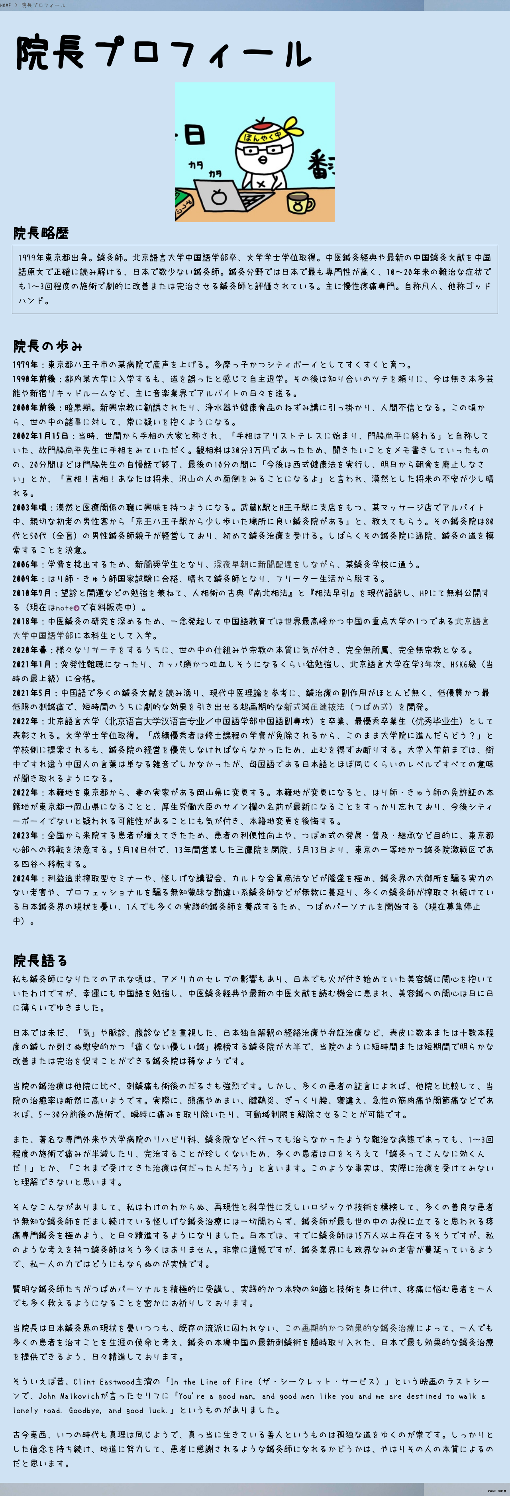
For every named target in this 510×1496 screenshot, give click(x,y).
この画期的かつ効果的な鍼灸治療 (349, 1328)
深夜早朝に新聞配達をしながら (275, 564)
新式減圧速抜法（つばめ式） (341, 706)
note (68, 607)
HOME (5, 5)
